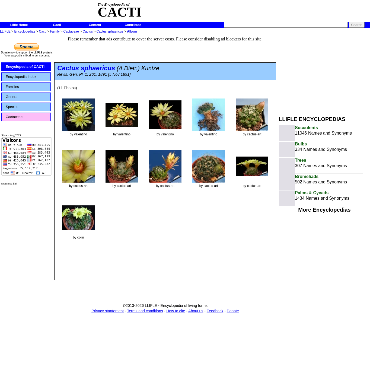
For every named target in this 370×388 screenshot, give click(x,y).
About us (195, 311)
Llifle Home (19, 25)
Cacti (57, 25)
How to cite (175, 311)
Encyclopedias (24, 31)
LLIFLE (5, 31)
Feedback (215, 311)
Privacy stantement (107, 311)
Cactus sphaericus (110, 31)
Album (132, 31)
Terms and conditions (145, 311)
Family (55, 31)
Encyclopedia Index (21, 77)
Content (95, 25)
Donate (233, 311)
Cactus (88, 31)
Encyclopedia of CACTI (25, 67)
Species (12, 107)
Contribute (133, 25)
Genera (11, 97)
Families (12, 87)
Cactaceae (71, 31)
